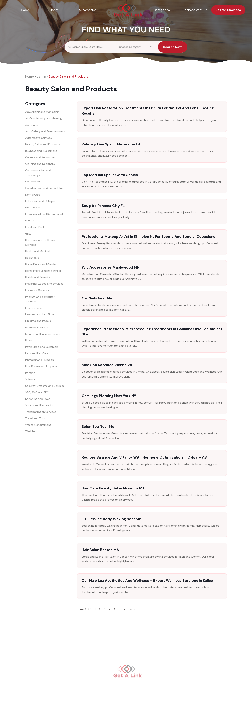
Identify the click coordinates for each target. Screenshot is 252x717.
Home (25, 10)
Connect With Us (194, 10)
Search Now (172, 50)
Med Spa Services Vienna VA (107, 365)
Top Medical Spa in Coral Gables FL (112, 175)
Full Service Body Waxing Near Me (111, 519)
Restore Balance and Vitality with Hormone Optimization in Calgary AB (144, 457)
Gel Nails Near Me (97, 298)
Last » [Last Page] (132, 609)
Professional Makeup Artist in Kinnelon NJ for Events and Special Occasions (148, 236)
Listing (41, 76)
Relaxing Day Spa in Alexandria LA (111, 144)
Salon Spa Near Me (98, 426)
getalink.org (119, 709)
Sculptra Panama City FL (103, 205)
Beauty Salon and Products (68, 76)
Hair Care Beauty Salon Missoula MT (113, 488)
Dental (54, 10)
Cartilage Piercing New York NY (109, 395)
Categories (161, 10)
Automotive (87, 10)
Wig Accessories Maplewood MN (110, 267)
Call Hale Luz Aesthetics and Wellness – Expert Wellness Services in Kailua (147, 580)
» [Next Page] (124, 609)
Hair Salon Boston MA (100, 549)
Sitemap (159, 709)
